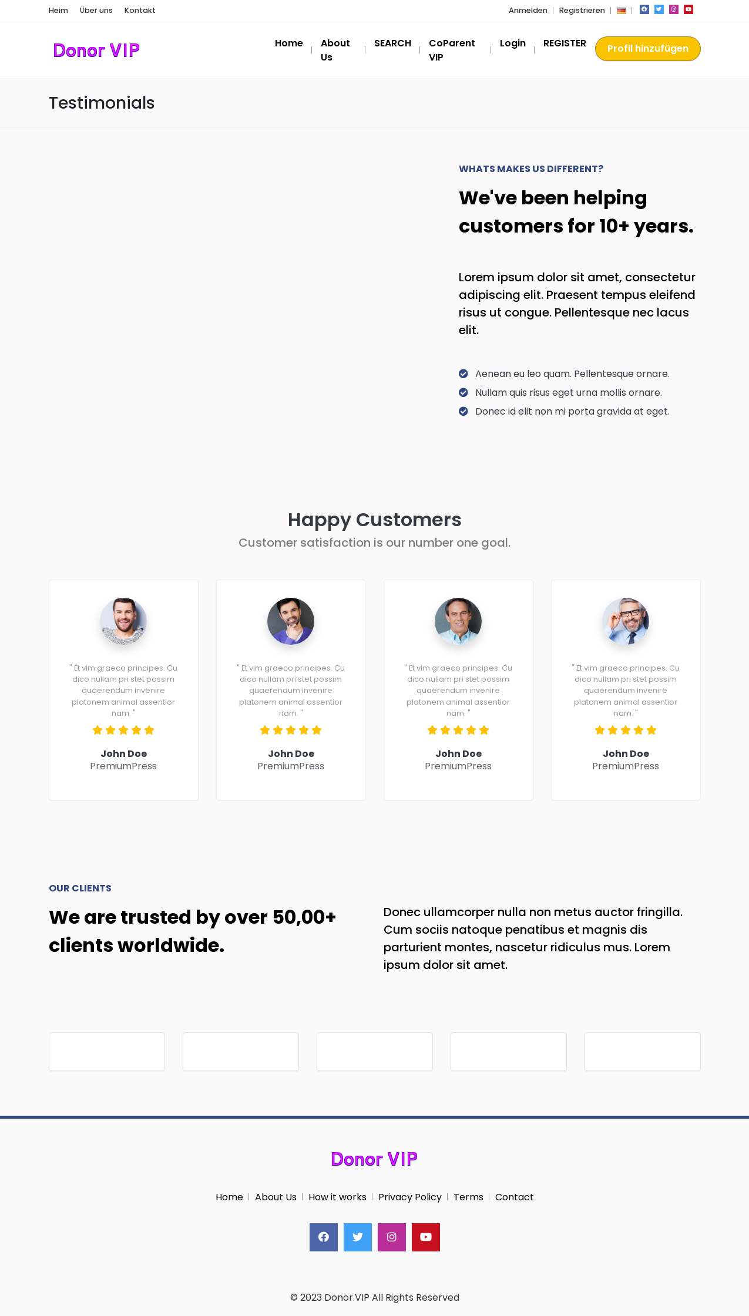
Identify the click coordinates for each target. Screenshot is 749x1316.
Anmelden (528, 10)
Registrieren (582, 10)
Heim (58, 10)
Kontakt (140, 10)
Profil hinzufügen (647, 48)
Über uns (96, 10)
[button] (621, 10)
